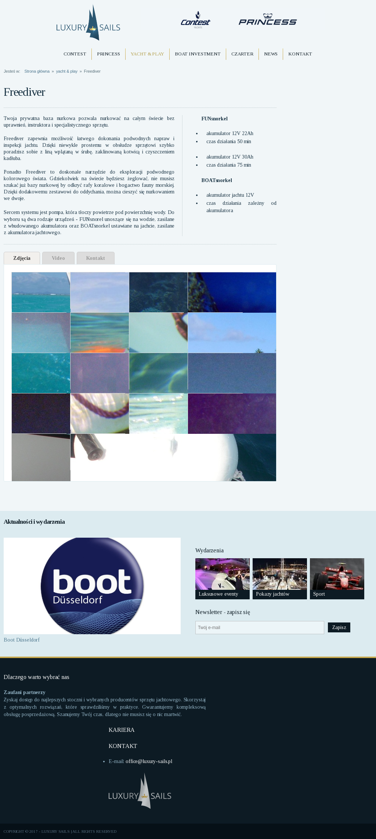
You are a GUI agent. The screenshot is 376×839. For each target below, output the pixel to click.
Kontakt (95, 258)
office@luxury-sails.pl (149, 761)
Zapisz (339, 627)
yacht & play (66, 71)
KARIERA (122, 730)
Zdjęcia (21, 258)
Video (58, 258)
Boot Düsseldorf (22, 640)
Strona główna (37, 71)
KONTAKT (123, 746)
